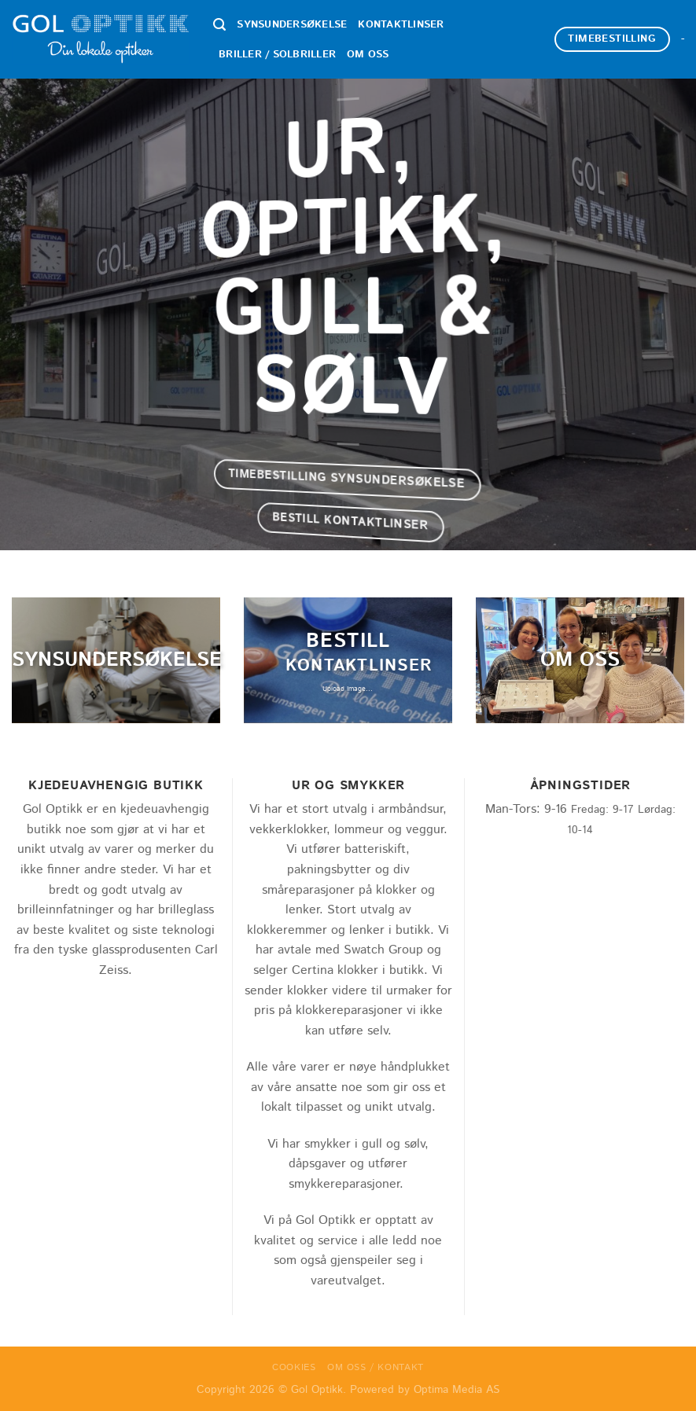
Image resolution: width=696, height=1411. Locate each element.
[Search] (219, 24)
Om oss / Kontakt (375, 1367)
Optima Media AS (456, 1390)
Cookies (293, 1367)
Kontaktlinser (401, 24)
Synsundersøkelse (292, 24)
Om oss (368, 54)
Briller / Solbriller (277, 54)
